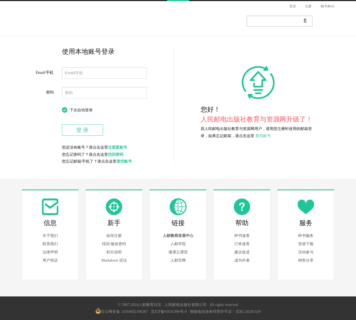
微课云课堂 (178, 252)
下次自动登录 (81, 110)
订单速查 (242, 244)
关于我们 (50, 236)
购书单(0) (327, 6)
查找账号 (124, 161)
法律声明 (50, 252)
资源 (154, 21)
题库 (200, 21)
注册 (308, 6)
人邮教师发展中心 (178, 236)
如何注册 (114, 236)
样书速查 (242, 236)
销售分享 (306, 260)
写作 (327, 21)
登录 (292, 6)
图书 (108, 21)
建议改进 (242, 252)
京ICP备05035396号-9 (169, 312)
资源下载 (306, 244)
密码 (50, 92)
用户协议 (50, 260)
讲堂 (177, 21)
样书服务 (306, 236)
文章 (131, 21)
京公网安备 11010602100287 (121, 312)
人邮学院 (178, 244)
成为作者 (242, 260)
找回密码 (115, 154)
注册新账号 (117, 147)
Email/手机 (44, 72)
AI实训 (223, 21)
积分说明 (114, 252)
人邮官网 (178, 260)
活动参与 (306, 252)
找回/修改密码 (114, 244)
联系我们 (50, 244)
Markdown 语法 (114, 260)
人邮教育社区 (47, 25)
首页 (85, 21)
